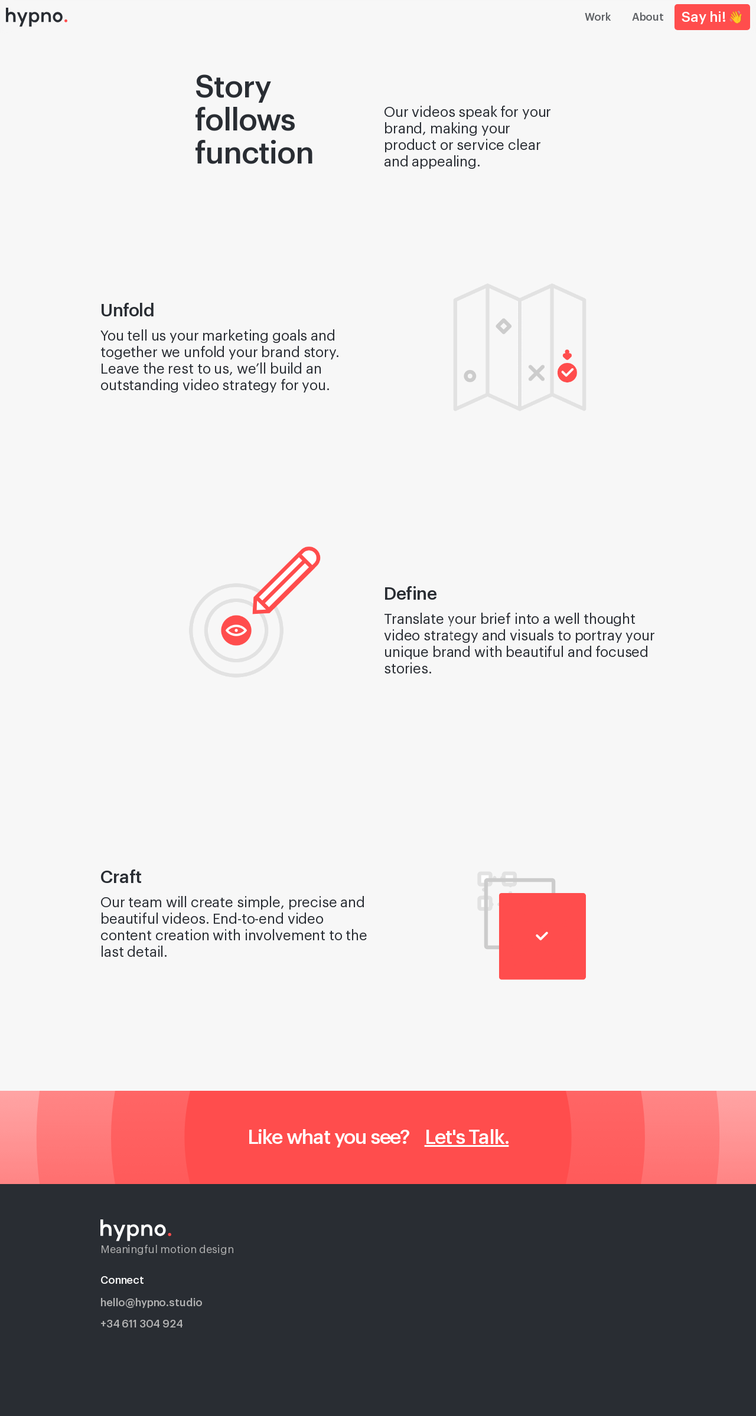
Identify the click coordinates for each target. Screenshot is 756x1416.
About (648, 17)
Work (597, 17)
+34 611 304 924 (141, 1324)
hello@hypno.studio (151, 1302)
